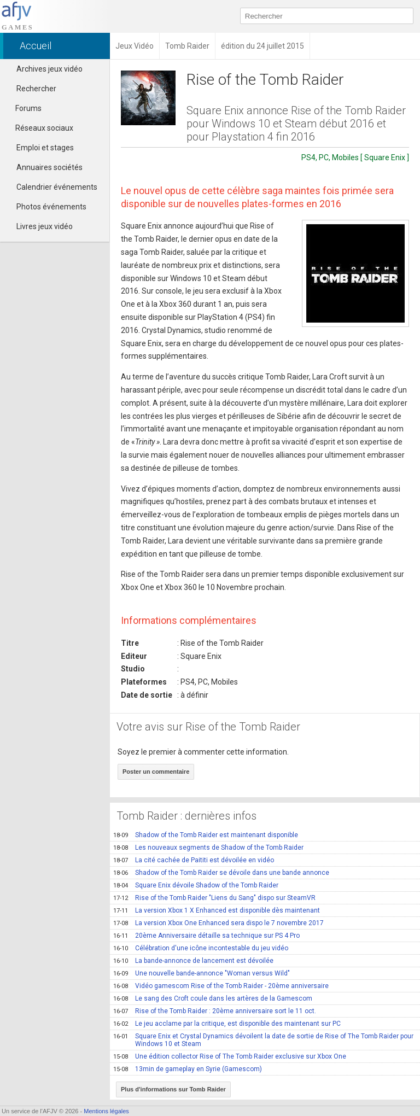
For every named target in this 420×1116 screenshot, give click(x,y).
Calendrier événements (56, 187)
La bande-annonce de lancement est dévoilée (193, 961)
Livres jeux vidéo (44, 226)
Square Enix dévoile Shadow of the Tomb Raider (195, 885)
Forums (23, 108)
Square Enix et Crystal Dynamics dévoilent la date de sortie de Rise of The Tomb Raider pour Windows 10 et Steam (263, 1040)
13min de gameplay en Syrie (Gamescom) (187, 1069)
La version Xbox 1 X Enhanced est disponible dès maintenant (216, 910)
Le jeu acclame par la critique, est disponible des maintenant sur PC (227, 1023)
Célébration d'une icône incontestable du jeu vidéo (200, 948)
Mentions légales (106, 1111)
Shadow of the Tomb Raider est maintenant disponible (205, 835)
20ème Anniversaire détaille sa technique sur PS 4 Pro (206, 935)
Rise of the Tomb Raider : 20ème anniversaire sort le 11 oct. (214, 1011)
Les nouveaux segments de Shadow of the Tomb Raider (208, 847)
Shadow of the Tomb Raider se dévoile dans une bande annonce (221, 873)
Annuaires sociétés (49, 167)
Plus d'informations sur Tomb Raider (173, 1089)
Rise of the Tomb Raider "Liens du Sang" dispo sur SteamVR (214, 898)
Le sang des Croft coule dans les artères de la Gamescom (212, 998)
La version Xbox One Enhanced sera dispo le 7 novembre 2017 (218, 923)
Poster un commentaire (155, 771)
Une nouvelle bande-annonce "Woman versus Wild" (201, 973)
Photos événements (51, 206)
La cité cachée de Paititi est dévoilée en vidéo (193, 860)
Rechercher (36, 88)
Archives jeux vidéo (49, 69)
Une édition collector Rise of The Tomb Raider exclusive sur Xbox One (229, 1056)
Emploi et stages (45, 147)
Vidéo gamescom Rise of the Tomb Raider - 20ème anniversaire (221, 986)
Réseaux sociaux (39, 128)
